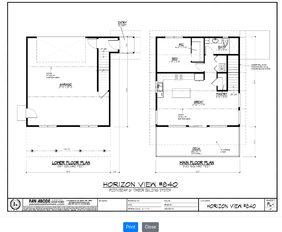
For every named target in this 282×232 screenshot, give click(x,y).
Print (130, 226)
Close (150, 226)
